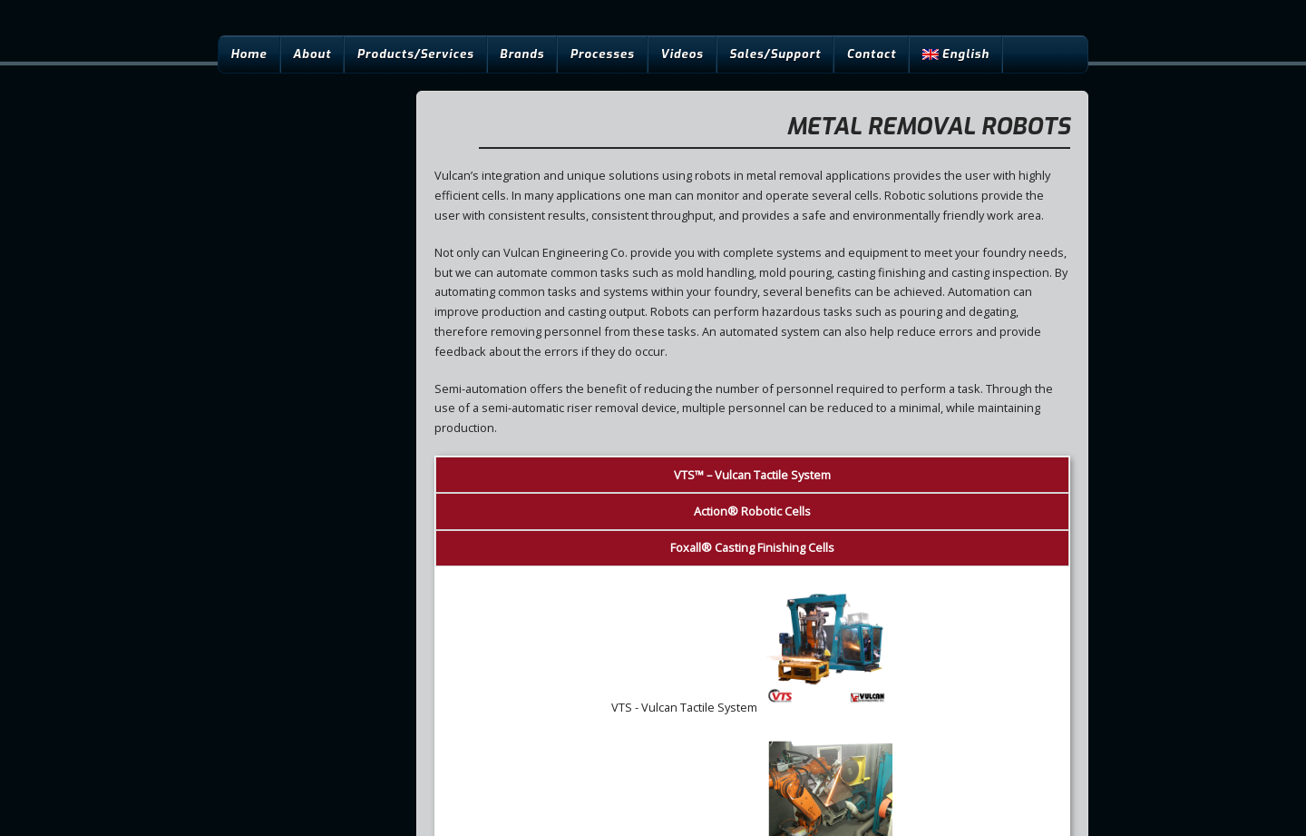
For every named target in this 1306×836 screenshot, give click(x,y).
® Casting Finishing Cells (752, 547)
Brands (522, 54)
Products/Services (415, 54)
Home (248, 54)
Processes (602, 54)
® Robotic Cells (752, 511)
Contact (872, 54)
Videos (682, 54)
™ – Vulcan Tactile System (752, 475)
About (312, 54)
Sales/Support (775, 54)
